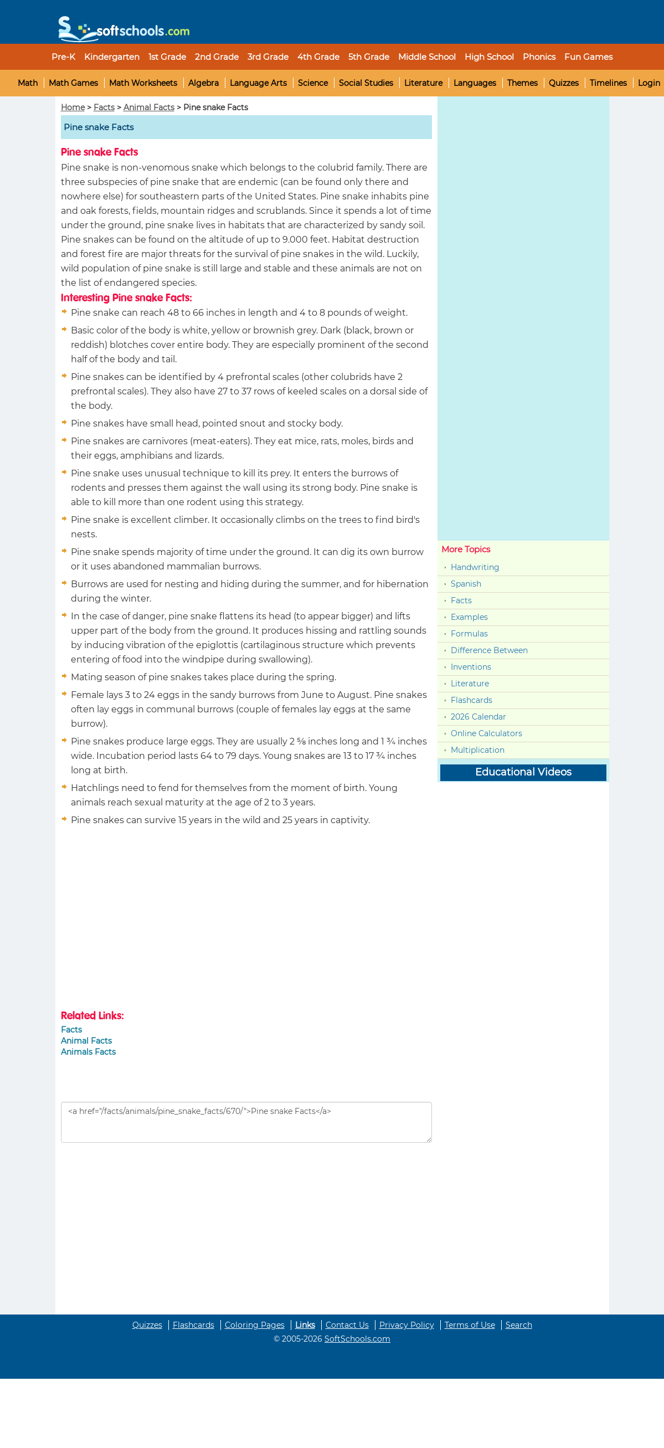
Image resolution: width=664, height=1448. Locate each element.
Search (519, 1325)
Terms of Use (470, 1325)
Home (73, 107)
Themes (522, 83)
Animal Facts (148, 107)
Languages (475, 83)
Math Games (73, 83)
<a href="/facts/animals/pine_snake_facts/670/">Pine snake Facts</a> (246, 1122)
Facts (104, 107)
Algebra (203, 83)
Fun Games (588, 57)
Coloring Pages (255, 1325)
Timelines (608, 83)
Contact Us (347, 1325)
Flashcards (471, 700)
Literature (423, 83)
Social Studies (366, 83)
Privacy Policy (406, 1325)
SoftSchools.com (357, 1339)
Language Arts (258, 83)
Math (28, 83)
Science (313, 83)
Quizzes (564, 83)
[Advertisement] (154, 919)
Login (649, 83)
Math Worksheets (143, 83)
